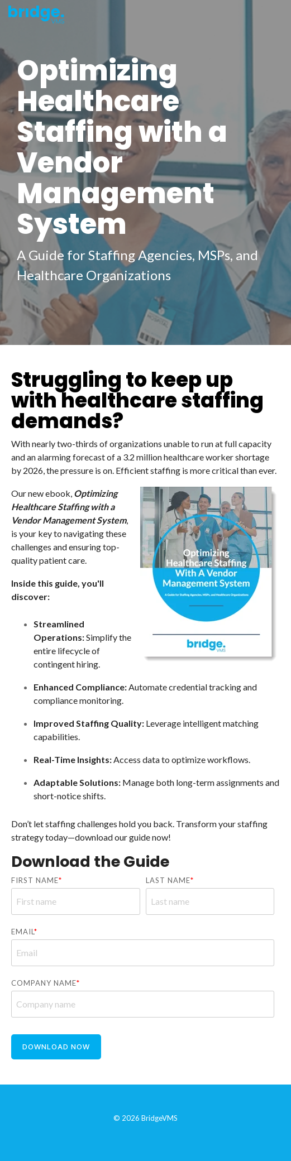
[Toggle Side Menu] (275, 12)
